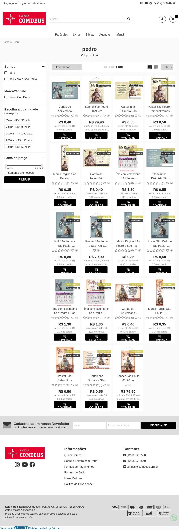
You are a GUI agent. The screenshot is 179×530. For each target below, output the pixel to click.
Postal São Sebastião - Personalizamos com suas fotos (65, 379)
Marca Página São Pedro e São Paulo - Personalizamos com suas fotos (128, 244)
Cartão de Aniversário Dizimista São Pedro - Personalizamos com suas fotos (96, 177)
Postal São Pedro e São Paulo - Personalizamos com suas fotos (160, 244)
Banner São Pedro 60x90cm (96, 108)
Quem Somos (72, 455)
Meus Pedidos (73, 478)
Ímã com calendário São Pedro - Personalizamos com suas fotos (128, 177)
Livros (77, 34)
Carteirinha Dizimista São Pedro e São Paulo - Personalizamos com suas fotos (159, 177)
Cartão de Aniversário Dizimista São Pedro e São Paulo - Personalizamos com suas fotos (64, 109)
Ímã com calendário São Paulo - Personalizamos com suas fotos (96, 311)
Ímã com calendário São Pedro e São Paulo (65, 311)
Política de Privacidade (78, 484)
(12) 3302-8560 (134, 455)
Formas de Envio (74, 472)
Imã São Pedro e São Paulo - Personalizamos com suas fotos (64, 244)
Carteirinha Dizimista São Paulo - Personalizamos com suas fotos (96, 379)
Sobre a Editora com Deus (80, 460)
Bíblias (90, 34)
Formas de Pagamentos (79, 466)
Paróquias (61, 34)
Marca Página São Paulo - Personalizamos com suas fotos (159, 311)
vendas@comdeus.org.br (140, 466)
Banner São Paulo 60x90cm (128, 378)
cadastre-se (37, 3)
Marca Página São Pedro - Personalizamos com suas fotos (64, 177)
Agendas (104, 34)
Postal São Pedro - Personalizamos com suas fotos (159, 109)
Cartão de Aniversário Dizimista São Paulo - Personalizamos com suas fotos (128, 311)
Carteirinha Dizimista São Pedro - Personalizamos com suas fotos (128, 109)
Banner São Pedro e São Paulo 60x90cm (96, 244)
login (23, 3)
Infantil (120, 34)
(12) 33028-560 (165, 3)
